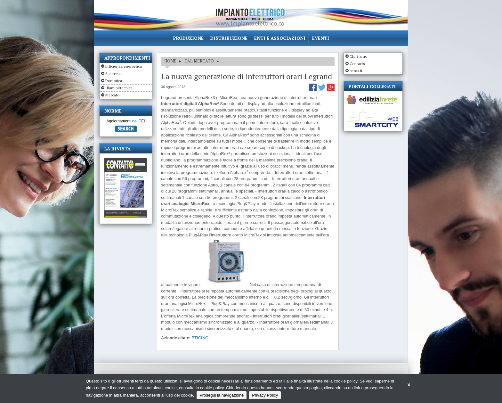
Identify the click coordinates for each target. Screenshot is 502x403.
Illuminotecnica (119, 88)
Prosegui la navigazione (221, 395)
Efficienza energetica (123, 66)
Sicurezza (114, 73)
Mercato (112, 95)
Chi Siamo (358, 56)
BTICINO (199, 337)
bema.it (356, 70)
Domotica (113, 80)
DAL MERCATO (199, 61)
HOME (170, 61)
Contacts (357, 63)
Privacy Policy (265, 395)
